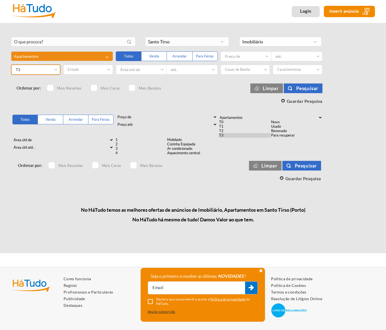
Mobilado (193, 140)
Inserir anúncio (349, 11)
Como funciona (77, 279)
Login (305, 11)
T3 (245, 135)
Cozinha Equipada (193, 144)
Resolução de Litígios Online (296, 299)
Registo (70, 285)
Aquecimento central (193, 153)
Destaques (73, 305)
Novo (296, 122)
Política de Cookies (288, 285)
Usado (296, 126)
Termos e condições (288, 292)
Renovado (296, 131)
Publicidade (74, 299)
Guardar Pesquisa (304, 101)
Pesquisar (307, 88)
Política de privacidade (292, 279)
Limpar (271, 88)
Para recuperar (296, 135)
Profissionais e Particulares (88, 292)
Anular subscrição (161, 311)
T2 (245, 131)
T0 (245, 122)
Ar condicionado (193, 148)
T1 (245, 126)
